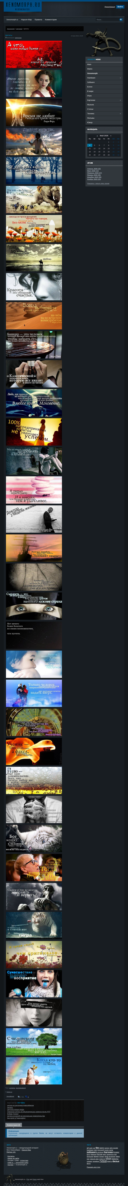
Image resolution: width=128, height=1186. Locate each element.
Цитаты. (10, 1107)
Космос (116, 1152)
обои (108, 1158)
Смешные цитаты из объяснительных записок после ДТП (28, 1112)
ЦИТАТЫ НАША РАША (15, 1110)
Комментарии (51, 19)
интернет (112, 1156)
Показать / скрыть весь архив (98, 183)
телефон (96, 1161)
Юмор (90, 122)
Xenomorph (11, 29)
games (106, 1148)
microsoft (100, 1150)
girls (111, 1148)
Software (91, 82)
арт (115, 1154)
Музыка (90, 105)
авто (104, 1154)
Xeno (35, 1179)
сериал (89, 1161)
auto (90, 1148)
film (97, 1148)
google (115, 1148)
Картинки (108, 1152)
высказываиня (21, 1088)
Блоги (89, 87)
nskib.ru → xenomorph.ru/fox (18, 1163)
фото (89, 1163)
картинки (19, 29)
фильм (115, 1161)
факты (109, 1161)
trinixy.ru (9, 1092)
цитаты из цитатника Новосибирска (20, 1105)
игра (106, 1156)
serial (111, 1150)
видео (96, 1156)
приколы (114, 1159)
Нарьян (93, 1154)
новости (102, 1159)
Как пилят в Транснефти (16, 1118)
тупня (103, 1161)
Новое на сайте (13, 1158)
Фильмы (90, 118)
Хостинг (10, 1165)
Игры (89, 96)
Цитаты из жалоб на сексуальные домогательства (26, 1116)
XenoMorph (10, 1096)
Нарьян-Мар (26, 19)
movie (106, 1150)
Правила (38, 19)
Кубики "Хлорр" (13, 1114)
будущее (90, 1156)
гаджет (101, 1156)
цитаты (12, 1088)
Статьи (90, 109)
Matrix (89, 69)
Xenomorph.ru (12, 19)
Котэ (88, 1154)
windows (100, 1152)
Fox (27, 1179)
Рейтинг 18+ (11, 1152)
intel (95, 1150)
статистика (24, 1160)
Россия (99, 1154)
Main (89, 64)
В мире (90, 91)
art (88, 1148)
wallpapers (92, 1152)
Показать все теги (93, 1167)
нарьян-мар (94, 1159)
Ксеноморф (23, 6)
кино (118, 1156)
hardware (90, 1150)
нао (88, 1159)
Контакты (11, 1156)
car (94, 1148)
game (102, 1148)
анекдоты (110, 1154)
